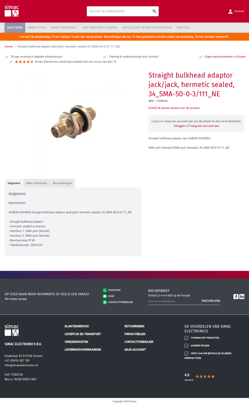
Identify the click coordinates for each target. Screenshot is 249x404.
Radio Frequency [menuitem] (58, 27)
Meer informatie (36, 182)
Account (239, 11)
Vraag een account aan (204, 125)
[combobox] (123, 11)
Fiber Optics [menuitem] (34, 27)
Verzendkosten (76, 341)
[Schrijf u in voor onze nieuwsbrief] (184, 300)
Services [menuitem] (168, 27)
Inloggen (179, 125)
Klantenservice (77, 325)
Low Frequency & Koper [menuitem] (91, 27)
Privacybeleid (135, 333)
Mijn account (135, 349)
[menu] (124, 27)
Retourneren (134, 325)
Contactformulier (138, 341)
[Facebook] (235, 295)
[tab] (14, 182)
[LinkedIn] (241, 295)
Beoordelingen (62, 182)
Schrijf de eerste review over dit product (174, 107)
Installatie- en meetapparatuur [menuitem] (135, 27)
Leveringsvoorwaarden (83, 349)
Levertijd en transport (83, 333)
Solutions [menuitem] (13, 27)
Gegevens (14, 182)
